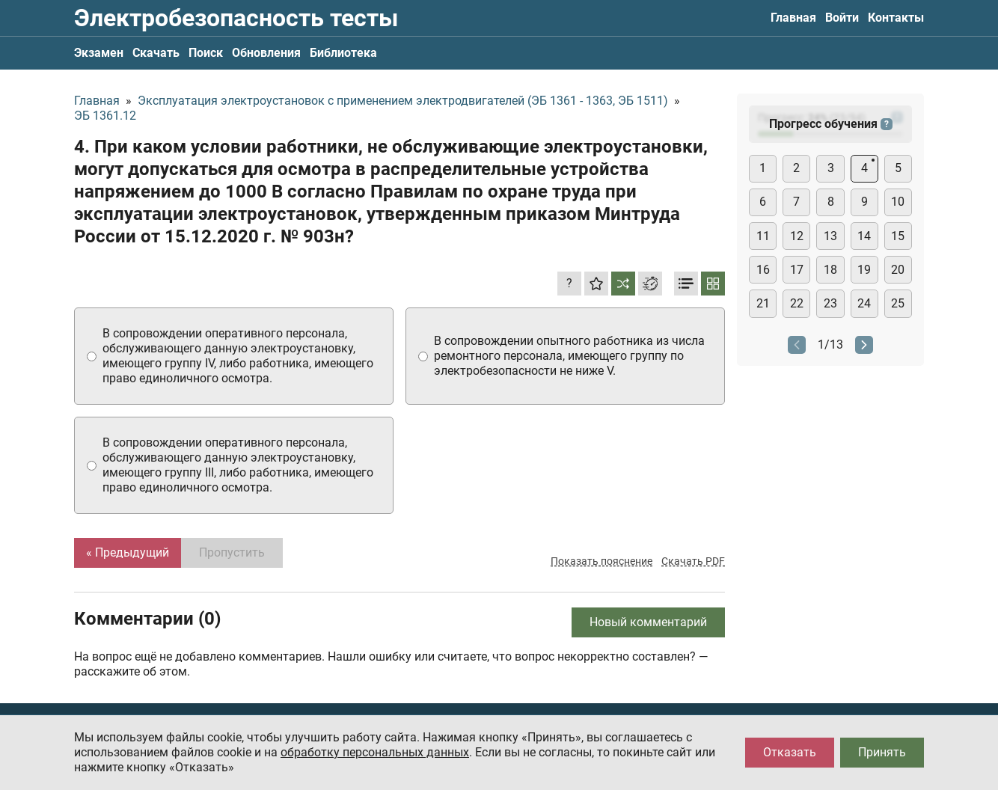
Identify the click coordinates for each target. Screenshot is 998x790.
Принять (882, 752)
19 (864, 270)
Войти (842, 17)
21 (763, 303)
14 (864, 236)
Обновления (266, 53)
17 (796, 270)
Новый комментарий (648, 622)
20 (897, 270)
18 (830, 270)
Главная (793, 17)
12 (796, 236)
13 (830, 236)
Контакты (896, 17)
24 (864, 303)
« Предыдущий (127, 552)
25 (897, 303)
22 (796, 303)
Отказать (789, 752)
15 (897, 236)
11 (763, 236)
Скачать (156, 53)
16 (763, 270)
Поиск (206, 53)
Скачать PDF (693, 561)
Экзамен (98, 53)
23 (830, 303)
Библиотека (343, 53)
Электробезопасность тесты (236, 18)
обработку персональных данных (375, 752)
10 (897, 202)
